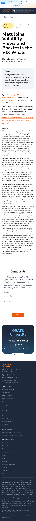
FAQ (3, 458)
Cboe (22, 100)
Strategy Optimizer (8, 390)
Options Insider (24, 95)
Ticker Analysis (7, 408)
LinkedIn (4, 473)
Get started (18, 355)
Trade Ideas (6, 393)
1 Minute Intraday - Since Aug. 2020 (13, 435)
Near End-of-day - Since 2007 (11, 432)
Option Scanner (7, 396)
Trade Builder (6, 411)
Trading (4, 405)
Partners (4, 461)
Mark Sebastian (8, 97)
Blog (3, 449)
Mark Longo (11, 95)
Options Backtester (8, 399)
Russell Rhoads (8, 100)
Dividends (5, 446)
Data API (5, 418)
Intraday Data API (7, 421)
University (5, 443)
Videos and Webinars (8, 452)
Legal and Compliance (9, 464)
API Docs (5, 425)
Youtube (4, 467)
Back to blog (7, 17)
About (4, 455)
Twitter (4, 470)
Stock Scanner (6, 402)
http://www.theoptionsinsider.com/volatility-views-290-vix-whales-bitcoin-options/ (18, 120)
